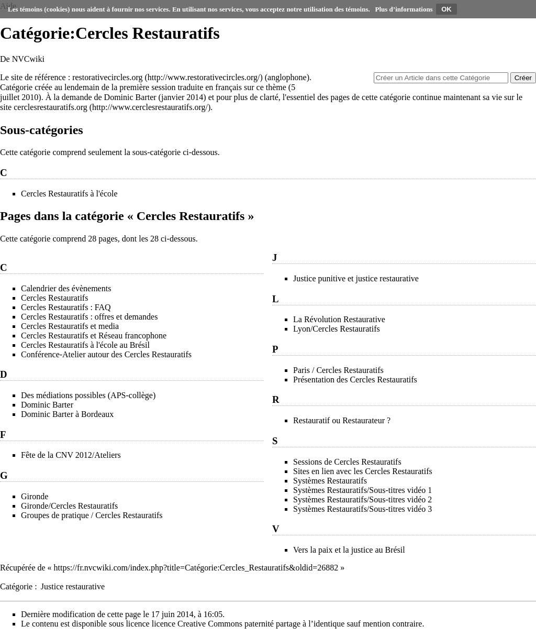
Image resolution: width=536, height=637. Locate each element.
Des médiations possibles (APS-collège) (88, 395)
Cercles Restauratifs (54, 297)
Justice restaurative (73, 586)
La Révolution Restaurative (339, 319)
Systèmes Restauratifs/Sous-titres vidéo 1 (362, 490)
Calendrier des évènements (66, 288)
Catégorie (16, 586)
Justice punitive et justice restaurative (356, 278)
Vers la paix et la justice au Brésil (349, 549)
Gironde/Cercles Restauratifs (69, 505)
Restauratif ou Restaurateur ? (341, 420)
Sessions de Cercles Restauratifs (347, 461)
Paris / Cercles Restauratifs (338, 370)
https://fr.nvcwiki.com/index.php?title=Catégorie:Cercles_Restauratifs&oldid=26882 (196, 567)
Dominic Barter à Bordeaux (67, 414)
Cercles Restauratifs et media (70, 326)
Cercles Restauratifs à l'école (69, 193)
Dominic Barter (130, 97)
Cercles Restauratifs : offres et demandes (89, 316)
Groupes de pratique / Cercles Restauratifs (92, 515)
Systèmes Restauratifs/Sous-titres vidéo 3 (362, 508)
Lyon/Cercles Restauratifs (336, 328)
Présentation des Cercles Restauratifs (355, 379)
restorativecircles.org (107, 77)
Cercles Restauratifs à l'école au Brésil (85, 345)
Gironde (34, 496)
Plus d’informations (404, 9)
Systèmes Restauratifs (330, 480)
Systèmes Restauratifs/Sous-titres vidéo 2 (362, 499)
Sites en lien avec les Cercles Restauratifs (362, 471)
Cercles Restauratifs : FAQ (66, 307)
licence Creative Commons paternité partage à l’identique (248, 623)
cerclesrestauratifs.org (50, 107)
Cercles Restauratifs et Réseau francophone (93, 335)
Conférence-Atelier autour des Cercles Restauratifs (106, 354)
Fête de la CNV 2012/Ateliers (71, 455)
